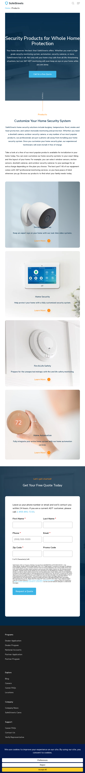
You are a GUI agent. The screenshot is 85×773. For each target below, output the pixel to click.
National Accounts (13, 650)
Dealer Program (12, 645)
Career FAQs (10, 688)
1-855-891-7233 (25, 511)
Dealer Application (13, 640)
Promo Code (49, 547)
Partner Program (12, 659)
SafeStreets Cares (13, 712)
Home (7, 8)
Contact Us (10, 732)
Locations (9, 692)
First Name (19, 518)
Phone (17, 533)
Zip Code (18, 547)
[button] (78, 3)
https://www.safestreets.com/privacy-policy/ (41, 580)
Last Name (49, 518)
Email (46, 533)
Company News (12, 708)
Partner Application (13, 654)
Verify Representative (14, 737)
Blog (7, 678)
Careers (8, 683)
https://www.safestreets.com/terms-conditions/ (28, 581)
